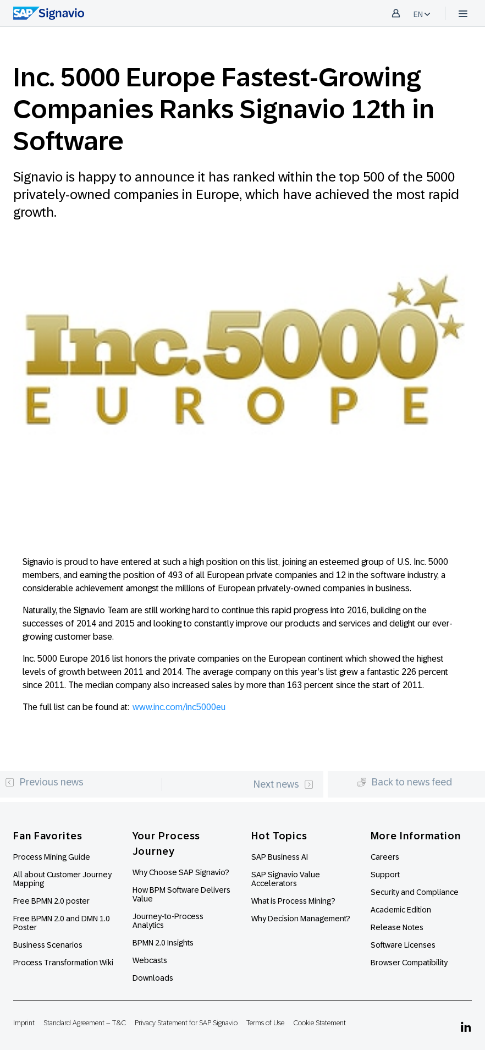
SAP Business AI (279, 857)
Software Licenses (403, 945)
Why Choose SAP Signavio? (181, 872)
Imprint (24, 1023)
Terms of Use (265, 1023)
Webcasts (150, 960)
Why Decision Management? (300, 918)
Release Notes (397, 927)
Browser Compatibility (409, 962)
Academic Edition (401, 909)
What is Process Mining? (293, 901)
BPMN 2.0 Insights (163, 942)
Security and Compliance (415, 892)
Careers (385, 857)
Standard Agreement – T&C (84, 1023)
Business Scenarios (47, 945)
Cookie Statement (319, 1023)
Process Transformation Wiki (63, 962)
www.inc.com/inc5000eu (179, 707)
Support (385, 874)
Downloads (153, 978)
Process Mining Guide (51, 857)
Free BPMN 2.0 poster (51, 901)
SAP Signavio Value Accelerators (285, 879)
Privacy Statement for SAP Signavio (186, 1023)
